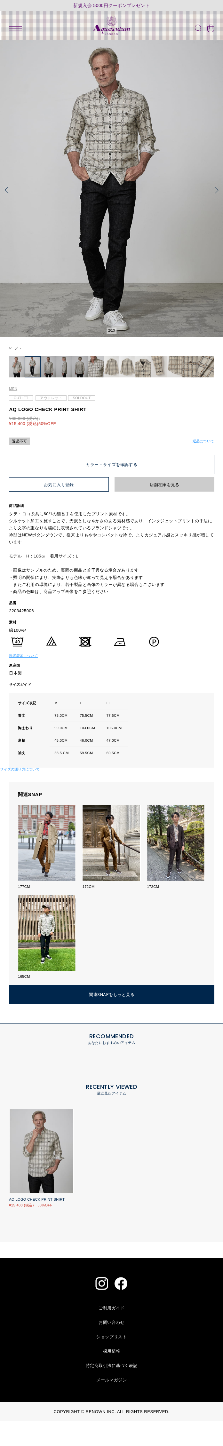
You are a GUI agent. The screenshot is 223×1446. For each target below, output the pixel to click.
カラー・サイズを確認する (111, 489)
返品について (203, 466)
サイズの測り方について (19, 794)
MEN (13, 413)
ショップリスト (111, 1361)
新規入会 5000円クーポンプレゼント (111, 5)
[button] (8, 190)
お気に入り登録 (59, 509)
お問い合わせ (111, 1347)
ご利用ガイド (111, 1333)
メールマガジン (111, 1405)
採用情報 (111, 1376)
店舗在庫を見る (164, 509)
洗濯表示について (23, 681)
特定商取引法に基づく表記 (112, 1390)
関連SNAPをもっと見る (112, 1019)
